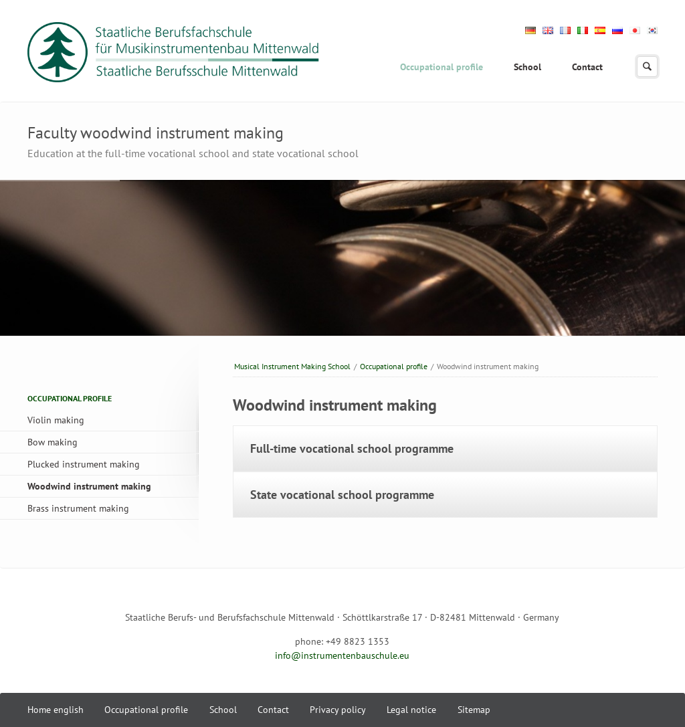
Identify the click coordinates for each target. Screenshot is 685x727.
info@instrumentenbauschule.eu (342, 655)
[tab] (445, 448)
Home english (55, 710)
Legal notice (411, 710)
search (647, 66)
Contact (587, 67)
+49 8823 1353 (357, 641)
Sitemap (474, 710)
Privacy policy (338, 710)
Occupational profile (441, 67)
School (527, 67)
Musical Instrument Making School (292, 366)
